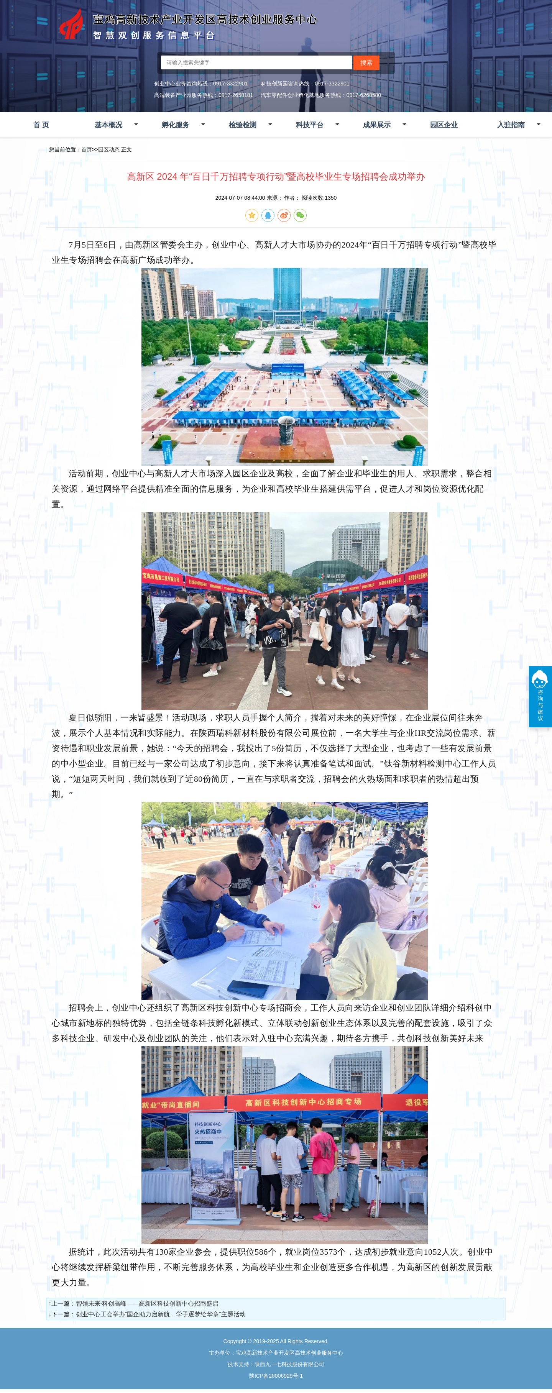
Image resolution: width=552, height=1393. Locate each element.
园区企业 (444, 125)
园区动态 (109, 149)
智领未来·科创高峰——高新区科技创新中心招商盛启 (147, 1303)
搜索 (366, 62)
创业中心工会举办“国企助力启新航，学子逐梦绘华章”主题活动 (161, 1314)
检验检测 (242, 125)
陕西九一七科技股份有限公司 (289, 1364)
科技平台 (310, 125)
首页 (86, 149)
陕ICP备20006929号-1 (276, 1376)
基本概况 (108, 125)
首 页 (41, 125)
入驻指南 (511, 125)
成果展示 (377, 125)
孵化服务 (175, 125)
